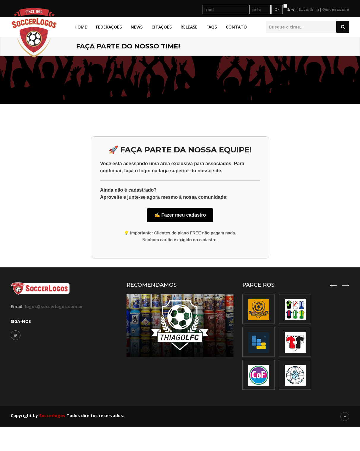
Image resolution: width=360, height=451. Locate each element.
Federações (109, 27)
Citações (161, 27)
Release (189, 27)
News (137, 27)
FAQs (211, 27)
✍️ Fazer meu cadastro (180, 214)
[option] (295, 342)
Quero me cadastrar (335, 9)
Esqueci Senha (309, 9)
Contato (236, 27)
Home (81, 27)
